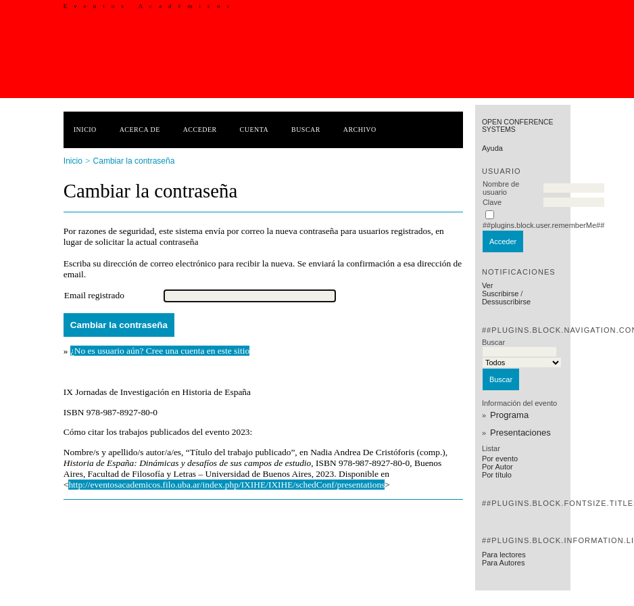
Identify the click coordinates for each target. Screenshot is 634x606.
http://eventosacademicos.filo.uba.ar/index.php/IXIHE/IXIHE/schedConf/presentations (226, 485)
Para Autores (503, 563)
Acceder (200, 129)
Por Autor (497, 467)
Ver (487, 285)
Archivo (359, 129)
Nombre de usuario (501, 188)
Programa (509, 415)
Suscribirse (500, 293)
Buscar (305, 129)
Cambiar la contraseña (134, 161)
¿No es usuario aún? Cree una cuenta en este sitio (159, 351)
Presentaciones (520, 432)
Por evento (500, 458)
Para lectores (504, 555)
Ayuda (492, 148)
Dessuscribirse (506, 302)
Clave (492, 202)
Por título (497, 475)
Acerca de (140, 129)
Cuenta (254, 129)
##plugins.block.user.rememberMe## (543, 225)
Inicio (85, 129)
